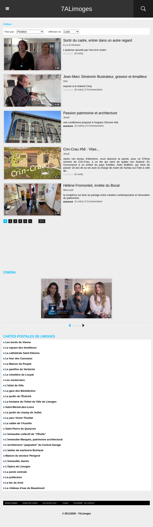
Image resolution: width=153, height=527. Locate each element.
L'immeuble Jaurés (16, 461)
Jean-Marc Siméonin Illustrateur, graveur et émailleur (105, 77)
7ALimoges (76, 8)
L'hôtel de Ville (13, 385)
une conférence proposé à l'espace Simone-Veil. (91, 122)
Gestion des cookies (29, 503)
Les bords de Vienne (17, 342)
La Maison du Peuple (17, 363)
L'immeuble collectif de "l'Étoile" (24, 434)
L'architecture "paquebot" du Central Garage (31, 444)
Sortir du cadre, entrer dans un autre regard (97, 40)
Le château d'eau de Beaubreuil (23, 488)
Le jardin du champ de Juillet (22, 412)
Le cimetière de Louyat (18, 374)
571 (42, 221)
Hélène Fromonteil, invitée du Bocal (91, 185)
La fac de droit (13, 482)
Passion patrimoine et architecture (90, 113)
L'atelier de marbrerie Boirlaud (23, 450)
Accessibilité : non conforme (82, 503)
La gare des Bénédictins (19, 390)
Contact (64, 503)
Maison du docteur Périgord (21, 455)
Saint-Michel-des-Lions (18, 407)
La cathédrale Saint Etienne (21, 353)
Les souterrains (14, 380)
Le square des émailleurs (19, 347)
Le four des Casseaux (17, 358)
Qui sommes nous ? (49, 503)
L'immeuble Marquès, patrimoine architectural (32, 439)
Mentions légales (11, 503)
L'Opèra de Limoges (16, 466)
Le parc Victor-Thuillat (18, 417)
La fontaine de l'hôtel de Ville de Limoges (29, 401)
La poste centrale (15, 471)
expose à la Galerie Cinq (77, 86)
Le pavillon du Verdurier (19, 369)
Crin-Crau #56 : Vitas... (81, 149)
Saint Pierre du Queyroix (19, 428)
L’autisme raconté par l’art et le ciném (84, 49)
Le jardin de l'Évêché (17, 396)
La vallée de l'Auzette (17, 423)
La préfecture (12, 477)
